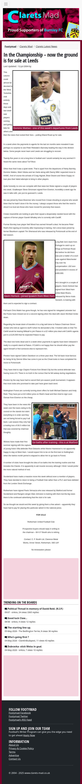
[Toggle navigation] (6, 4)
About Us (14, 745)
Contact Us (15, 758)
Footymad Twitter (18, 716)
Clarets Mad (26, 46)
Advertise (14, 755)
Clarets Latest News (46, 46)
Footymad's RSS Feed (20, 719)
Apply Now (29, 735)
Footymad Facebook (20, 712)
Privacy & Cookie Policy (21, 748)
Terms (12, 752)
